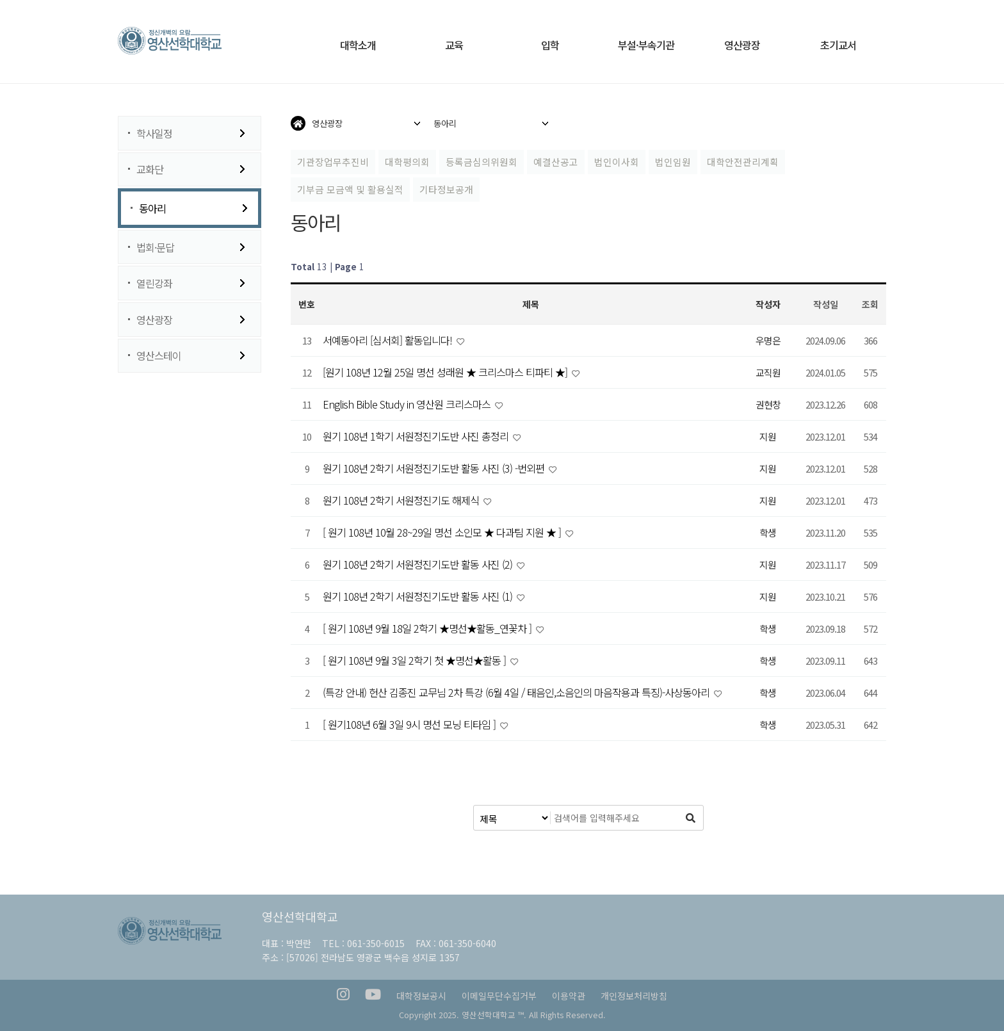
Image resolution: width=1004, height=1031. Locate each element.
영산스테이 (158, 355)
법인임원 (673, 161)
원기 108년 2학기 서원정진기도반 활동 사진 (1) (419, 596)
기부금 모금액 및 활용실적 (350, 189)
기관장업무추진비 (333, 161)
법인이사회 (616, 161)
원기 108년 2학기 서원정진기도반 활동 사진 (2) (419, 564)
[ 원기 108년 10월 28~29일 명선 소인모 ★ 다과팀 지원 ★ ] (443, 532)
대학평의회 (407, 161)
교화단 (149, 169)
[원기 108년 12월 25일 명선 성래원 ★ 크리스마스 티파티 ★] (446, 372)
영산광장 (154, 319)
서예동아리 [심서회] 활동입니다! (389, 340)
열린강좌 (154, 283)
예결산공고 (555, 161)
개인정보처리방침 (634, 995)
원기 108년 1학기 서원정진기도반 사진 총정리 (417, 436)
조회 (870, 304)
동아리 (152, 208)
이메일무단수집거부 (499, 995)
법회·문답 (155, 247)
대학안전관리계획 (743, 161)
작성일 (825, 304)
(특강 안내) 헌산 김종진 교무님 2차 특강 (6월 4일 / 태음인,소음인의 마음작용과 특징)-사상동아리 (517, 692)
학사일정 (154, 133)
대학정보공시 (421, 995)
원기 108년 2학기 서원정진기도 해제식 (402, 500)
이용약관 (568, 995)
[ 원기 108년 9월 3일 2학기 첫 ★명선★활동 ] (415, 660)
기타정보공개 (446, 189)
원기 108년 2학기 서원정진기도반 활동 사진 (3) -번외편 (435, 468)
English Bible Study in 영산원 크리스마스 (408, 404)
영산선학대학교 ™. (494, 1015)
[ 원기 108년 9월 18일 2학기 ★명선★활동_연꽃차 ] (428, 628)
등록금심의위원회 (481, 161)
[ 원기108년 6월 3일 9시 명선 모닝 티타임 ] (410, 724)
